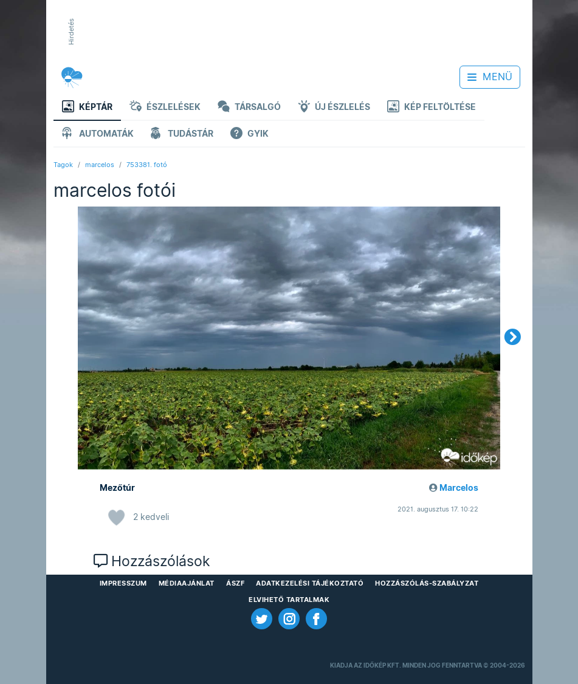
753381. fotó (146, 164)
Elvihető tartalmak (289, 599)
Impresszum (123, 583)
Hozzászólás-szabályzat (426, 583)
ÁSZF (235, 583)
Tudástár (182, 134)
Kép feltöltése (431, 107)
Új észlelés (334, 107)
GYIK (249, 134)
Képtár (87, 107)
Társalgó (249, 107)
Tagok (63, 164)
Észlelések (165, 107)
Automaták (98, 134)
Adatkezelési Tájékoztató (309, 583)
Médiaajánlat (187, 583)
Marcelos (458, 488)
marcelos (99, 164)
